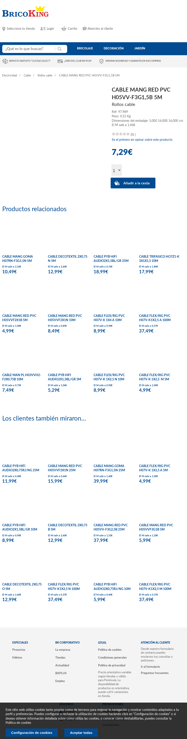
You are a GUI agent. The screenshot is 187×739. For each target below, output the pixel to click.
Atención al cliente (100, 28)
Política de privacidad (111, 665)
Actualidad (62, 665)
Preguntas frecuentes (155, 673)
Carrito (72, 28)
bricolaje (85, 48)
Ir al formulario (150, 666)
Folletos (17, 657)
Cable (27, 75)
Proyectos (18, 649)
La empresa (62, 649)
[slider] (121, 134)
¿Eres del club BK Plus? (78, 61)
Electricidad (9, 75)
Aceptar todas (81, 733)
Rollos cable (45, 75)
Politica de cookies (18, 722)
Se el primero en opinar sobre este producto (142, 140)
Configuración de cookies (31, 733)
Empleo (60, 681)
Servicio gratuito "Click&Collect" (30, 61)
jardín (139, 48)
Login (50, 28)
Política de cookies (110, 649)
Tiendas (60, 657)
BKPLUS (61, 673)
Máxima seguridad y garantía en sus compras (133, 61)
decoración (114, 48)
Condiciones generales (112, 657)
